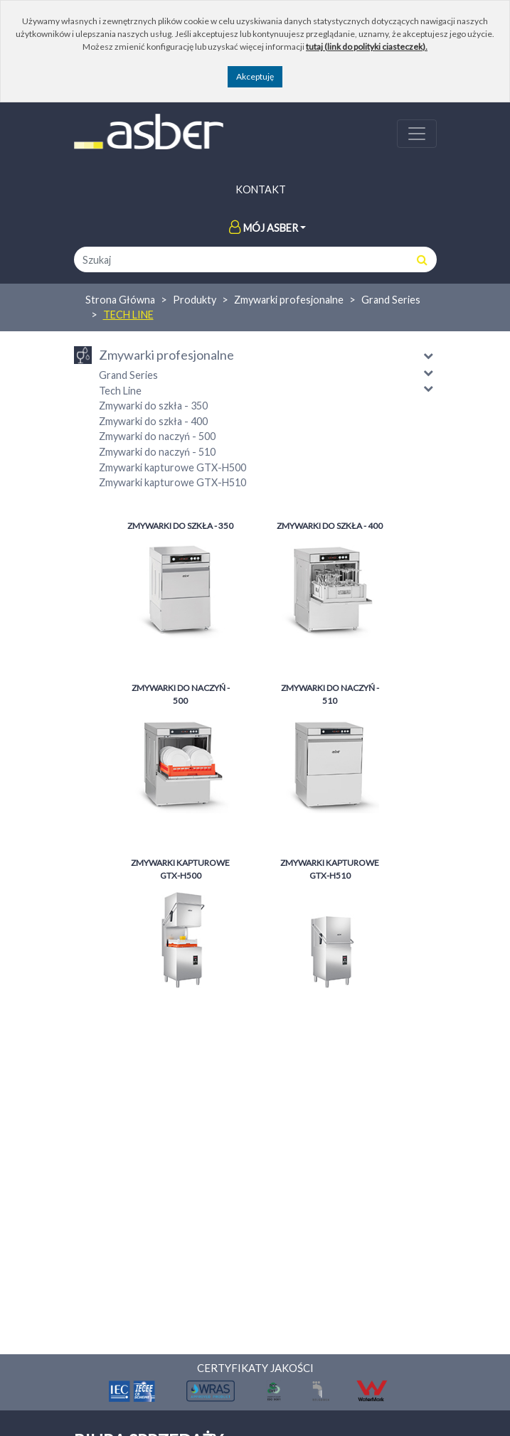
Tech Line (128, 315)
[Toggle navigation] (417, 133)
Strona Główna (120, 300)
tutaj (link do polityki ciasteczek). (366, 46)
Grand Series (390, 300)
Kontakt (260, 189)
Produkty (194, 300)
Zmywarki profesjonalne (289, 300)
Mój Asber (263, 228)
